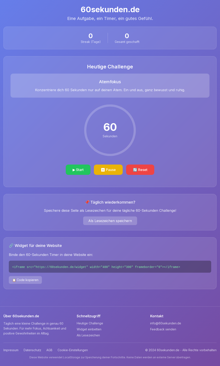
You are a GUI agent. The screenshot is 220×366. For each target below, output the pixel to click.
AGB (49, 350)
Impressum (10, 350)
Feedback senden (163, 329)
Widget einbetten (89, 329)
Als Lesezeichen (88, 335)
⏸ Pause (108, 170)
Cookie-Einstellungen (73, 350)
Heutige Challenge (90, 323)
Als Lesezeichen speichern (110, 221)
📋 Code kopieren (25, 280)
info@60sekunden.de (165, 323)
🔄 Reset (140, 170)
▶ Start (78, 170)
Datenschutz (32, 350)
